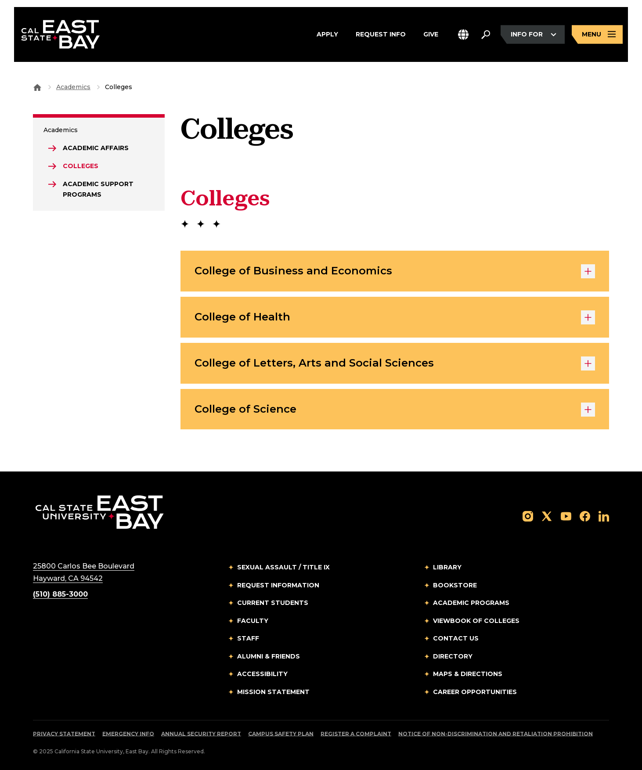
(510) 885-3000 (60, 594)
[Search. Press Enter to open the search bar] (486, 34)
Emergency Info (128, 733)
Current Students (272, 603)
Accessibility (262, 674)
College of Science (395, 410)
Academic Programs (471, 603)
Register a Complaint (356, 733)
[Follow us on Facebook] (585, 515)
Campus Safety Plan (281, 733)
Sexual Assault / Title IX (283, 567)
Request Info (381, 35)
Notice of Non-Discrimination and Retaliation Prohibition (495, 733)
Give (430, 35)
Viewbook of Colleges (476, 621)
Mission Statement (273, 692)
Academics (73, 87)
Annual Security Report (201, 733)
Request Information (278, 585)
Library (447, 567)
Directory (452, 656)
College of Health (395, 317)
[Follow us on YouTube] (566, 515)
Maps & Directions (467, 674)
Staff (248, 638)
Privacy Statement (64, 733)
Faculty (252, 621)
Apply (327, 35)
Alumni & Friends (268, 656)
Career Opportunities (475, 692)
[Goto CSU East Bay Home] (37, 87)
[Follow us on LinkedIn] (604, 515)
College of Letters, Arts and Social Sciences (395, 363)
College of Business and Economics (395, 271)
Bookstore (455, 585)
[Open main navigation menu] (597, 34)
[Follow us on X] (546, 515)
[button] (463, 34)
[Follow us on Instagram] (528, 515)
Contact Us (456, 638)
